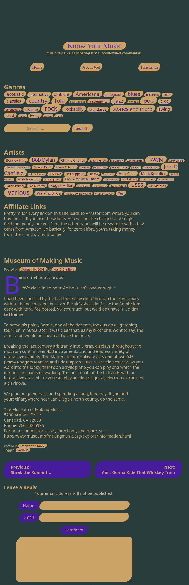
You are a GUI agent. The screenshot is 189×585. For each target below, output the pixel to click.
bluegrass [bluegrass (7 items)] (114, 94)
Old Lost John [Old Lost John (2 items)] (111, 179)
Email (29, 517)
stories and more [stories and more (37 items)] (132, 109)
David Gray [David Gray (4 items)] (98, 160)
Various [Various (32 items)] (19, 192)
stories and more (32, 446)
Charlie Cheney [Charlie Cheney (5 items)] (73, 160)
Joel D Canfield (63, 269)
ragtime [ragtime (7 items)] (31, 109)
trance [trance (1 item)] (22, 115)
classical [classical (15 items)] (15, 101)
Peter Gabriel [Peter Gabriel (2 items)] (148, 179)
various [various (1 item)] (48, 115)
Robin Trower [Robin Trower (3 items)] (36, 186)
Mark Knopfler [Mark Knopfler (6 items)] (153, 173)
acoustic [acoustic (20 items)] (15, 94)
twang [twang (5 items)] (35, 115)
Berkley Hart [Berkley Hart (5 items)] (16, 160)
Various (22, 450)
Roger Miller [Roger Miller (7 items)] (62, 185)
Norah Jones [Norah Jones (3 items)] (52, 180)
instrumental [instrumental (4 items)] (99, 101)
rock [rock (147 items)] (51, 108)
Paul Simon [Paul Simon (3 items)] (129, 180)
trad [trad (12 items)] (10, 115)
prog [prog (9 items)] (164, 101)
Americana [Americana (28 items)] (88, 94)
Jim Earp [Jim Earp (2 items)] (135, 167)
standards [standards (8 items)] (97, 109)
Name (29, 505)
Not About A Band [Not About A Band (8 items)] (82, 179)
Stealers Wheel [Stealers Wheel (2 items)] (118, 186)
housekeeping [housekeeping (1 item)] (77, 101)
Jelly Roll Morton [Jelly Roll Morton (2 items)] (119, 167)
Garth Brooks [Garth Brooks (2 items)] (176, 160)
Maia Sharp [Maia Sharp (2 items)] (108, 174)
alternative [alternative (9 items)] (39, 94)
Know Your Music (94, 46)
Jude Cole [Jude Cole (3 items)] (55, 174)
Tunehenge (149, 67)
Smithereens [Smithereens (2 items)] (99, 186)
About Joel (91, 67)
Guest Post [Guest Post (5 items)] (42, 167)
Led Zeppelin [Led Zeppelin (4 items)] (75, 174)
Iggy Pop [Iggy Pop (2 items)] (84, 167)
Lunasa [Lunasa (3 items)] (93, 174)
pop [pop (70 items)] (149, 101)
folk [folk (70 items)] (59, 101)
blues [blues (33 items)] (134, 94)
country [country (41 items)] (38, 101)
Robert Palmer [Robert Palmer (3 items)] (15, 186)
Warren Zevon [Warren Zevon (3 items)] (104, 193)
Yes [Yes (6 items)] (121, 193)
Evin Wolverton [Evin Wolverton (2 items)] (135, 160)
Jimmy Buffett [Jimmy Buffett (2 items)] (151, 167)
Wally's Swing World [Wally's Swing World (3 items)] (78, 193)
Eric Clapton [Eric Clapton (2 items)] (116, 160)
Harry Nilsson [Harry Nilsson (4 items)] (66, 167)
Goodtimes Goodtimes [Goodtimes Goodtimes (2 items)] (18, 167)
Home (37, 67)
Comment (74, 530)
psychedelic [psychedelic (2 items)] (13, 110)
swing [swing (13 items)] (164, 109)
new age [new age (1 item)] (133, 101)
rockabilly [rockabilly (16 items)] (74, 109)
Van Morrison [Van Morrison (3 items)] (157, 186)
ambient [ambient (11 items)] (61, 94)
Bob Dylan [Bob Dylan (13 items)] (43, 160)
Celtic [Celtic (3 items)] (167, 95)
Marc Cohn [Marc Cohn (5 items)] (127, 173)
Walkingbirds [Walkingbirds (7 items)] (48, 193)
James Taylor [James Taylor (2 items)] (100, 167)
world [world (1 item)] (59, 115)
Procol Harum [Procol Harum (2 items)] (165, 179)
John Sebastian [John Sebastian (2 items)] (37, 174)
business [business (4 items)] (152, 94)
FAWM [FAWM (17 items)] (156, 159)
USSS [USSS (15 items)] (137, 185)
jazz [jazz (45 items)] (118, 100)
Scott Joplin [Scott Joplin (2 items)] (83, 186)
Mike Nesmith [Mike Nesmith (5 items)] (29, 179)
